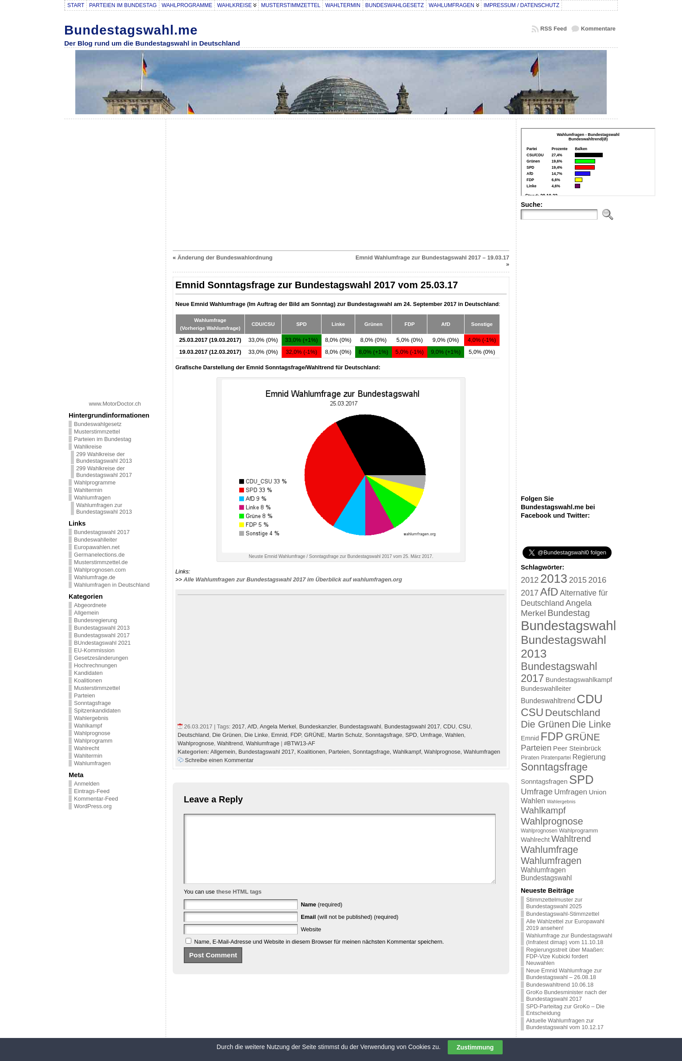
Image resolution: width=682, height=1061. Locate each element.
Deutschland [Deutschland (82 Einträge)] (573, 712)
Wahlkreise (88, 446)
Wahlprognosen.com (100, 569)
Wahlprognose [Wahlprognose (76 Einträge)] (552, 821)
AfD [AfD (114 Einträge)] (549, 592)
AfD (252, 726)
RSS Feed (553, 28)
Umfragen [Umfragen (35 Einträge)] (570, 792)
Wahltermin (88, 490)
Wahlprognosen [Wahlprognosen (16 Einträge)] (539, 831)
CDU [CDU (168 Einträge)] (590, 699)
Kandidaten (88, 673)
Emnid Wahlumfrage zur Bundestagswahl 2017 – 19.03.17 (432, 257)
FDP (296, 735)
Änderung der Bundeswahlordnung (225, 257)
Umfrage (431, 735)
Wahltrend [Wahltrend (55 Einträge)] (571, 839)
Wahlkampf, (408, 751)
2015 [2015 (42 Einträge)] (578, 580)
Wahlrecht (86, 748)
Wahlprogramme (95, 482)
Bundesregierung (95, 620)
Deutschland (193, 735)
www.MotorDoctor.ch (115, 403)
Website (311, 942)
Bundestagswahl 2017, (267, 751)
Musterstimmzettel (97, 431)
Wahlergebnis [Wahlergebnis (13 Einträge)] (561, 801)
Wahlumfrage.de (94, 577)
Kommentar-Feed (96, 798)
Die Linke (256, 735)
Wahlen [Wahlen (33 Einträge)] (533, 801)
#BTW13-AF (299, 743)
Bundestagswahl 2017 (102, 532)
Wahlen (454, 735)
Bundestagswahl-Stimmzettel (562, 913)
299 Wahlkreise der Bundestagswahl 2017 (104, 471)
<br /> (588, 162)
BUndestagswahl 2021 (102, 642)
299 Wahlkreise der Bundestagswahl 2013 (104, 457)
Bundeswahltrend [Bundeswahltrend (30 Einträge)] (548, 701)
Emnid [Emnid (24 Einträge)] (530, 738)
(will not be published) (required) (350, 930)
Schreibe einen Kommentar (219, 760)
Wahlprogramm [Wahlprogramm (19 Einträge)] (578, 830)
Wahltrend (230, 743)
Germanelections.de (99, 554)
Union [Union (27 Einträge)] (597, 792)
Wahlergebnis (91, 718)
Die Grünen (226, 735)
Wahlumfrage (262, 743)
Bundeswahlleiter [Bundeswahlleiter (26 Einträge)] (546, 688)
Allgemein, (224, 751)
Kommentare (598, 28)
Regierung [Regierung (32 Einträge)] (588, 757)
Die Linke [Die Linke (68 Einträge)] (591, 724)
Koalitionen (88, 680)
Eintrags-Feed (91, 791)
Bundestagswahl (360, 726)
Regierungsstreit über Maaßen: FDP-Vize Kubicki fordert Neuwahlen (565, 956)
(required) (321, 917)
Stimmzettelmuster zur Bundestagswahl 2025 (554, 903)
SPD (411, 735)
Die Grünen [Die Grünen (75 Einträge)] (545, 724)
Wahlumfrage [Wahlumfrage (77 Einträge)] (549, 849)
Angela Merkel (278, 726)
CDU (449, 726)
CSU (465, 726)
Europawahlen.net (97, 547)
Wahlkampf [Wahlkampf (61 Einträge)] (543, 810)
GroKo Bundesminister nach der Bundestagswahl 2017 (566, 995)
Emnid (279, 735)
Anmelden (87, 783)
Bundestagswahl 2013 (102, 627)
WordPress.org (93, 806)
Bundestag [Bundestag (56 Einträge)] (568, 613)
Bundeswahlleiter (95, 539)
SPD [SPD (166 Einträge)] (581, 779)
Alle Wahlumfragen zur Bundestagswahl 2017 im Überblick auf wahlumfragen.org (293, 579)
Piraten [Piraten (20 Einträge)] (530, 757)
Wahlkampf (88, 725)
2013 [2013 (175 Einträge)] (553, 578)
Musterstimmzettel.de (101, 562)
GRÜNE (314, 735)
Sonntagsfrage (92, 703)
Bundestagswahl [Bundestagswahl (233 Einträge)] (568, 625)
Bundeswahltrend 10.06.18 (559, 984)
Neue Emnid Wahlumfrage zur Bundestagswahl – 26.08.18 (564, 973)
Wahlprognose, (444, 751)
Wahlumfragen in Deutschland (112, 584)
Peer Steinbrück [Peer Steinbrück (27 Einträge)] (577, 748)
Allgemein (86, 612)
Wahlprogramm (93, 740)
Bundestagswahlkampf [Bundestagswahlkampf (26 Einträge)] (579, 679)
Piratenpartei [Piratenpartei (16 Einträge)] (556, 758)
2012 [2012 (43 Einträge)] (530, 580)
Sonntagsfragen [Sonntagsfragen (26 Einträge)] (544, 781)
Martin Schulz (345, 735)
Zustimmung (475, 1047)
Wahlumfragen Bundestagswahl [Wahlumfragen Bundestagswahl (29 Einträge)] (546, 874)
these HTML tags (239, 905)
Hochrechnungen (95, 665)
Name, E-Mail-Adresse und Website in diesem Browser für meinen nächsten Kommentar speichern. (319, 955)
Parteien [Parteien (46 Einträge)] (536, 747)
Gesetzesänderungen (101, 657)
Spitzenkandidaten (97, 710)
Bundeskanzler (318, 726)
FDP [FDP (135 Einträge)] (552, 736)
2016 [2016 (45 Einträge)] (597, 580)
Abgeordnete (90, 605)
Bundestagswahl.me (131, 30)
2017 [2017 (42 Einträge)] (530, 593)
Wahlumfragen (92, 497)
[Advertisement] (115, 256)
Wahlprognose (92, 733)
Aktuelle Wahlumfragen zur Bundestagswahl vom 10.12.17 (565, 1023)
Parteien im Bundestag (102, 439)
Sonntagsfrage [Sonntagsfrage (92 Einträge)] (554, 767)
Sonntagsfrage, (373, 751)
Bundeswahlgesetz (97, 424)
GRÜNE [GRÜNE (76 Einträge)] (582, 737)
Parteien (84, 695)
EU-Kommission (94, 650)
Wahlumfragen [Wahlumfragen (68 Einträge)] (551, 861)
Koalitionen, (312, 751)
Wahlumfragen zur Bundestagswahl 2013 (104, 508)
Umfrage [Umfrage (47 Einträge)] (537, 791)
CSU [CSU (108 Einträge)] (532, 712)
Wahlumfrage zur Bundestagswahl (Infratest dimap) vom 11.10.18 (569, 938)
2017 (238, 726)
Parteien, (341, 751)
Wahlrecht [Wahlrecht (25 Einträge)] (535, 839)
